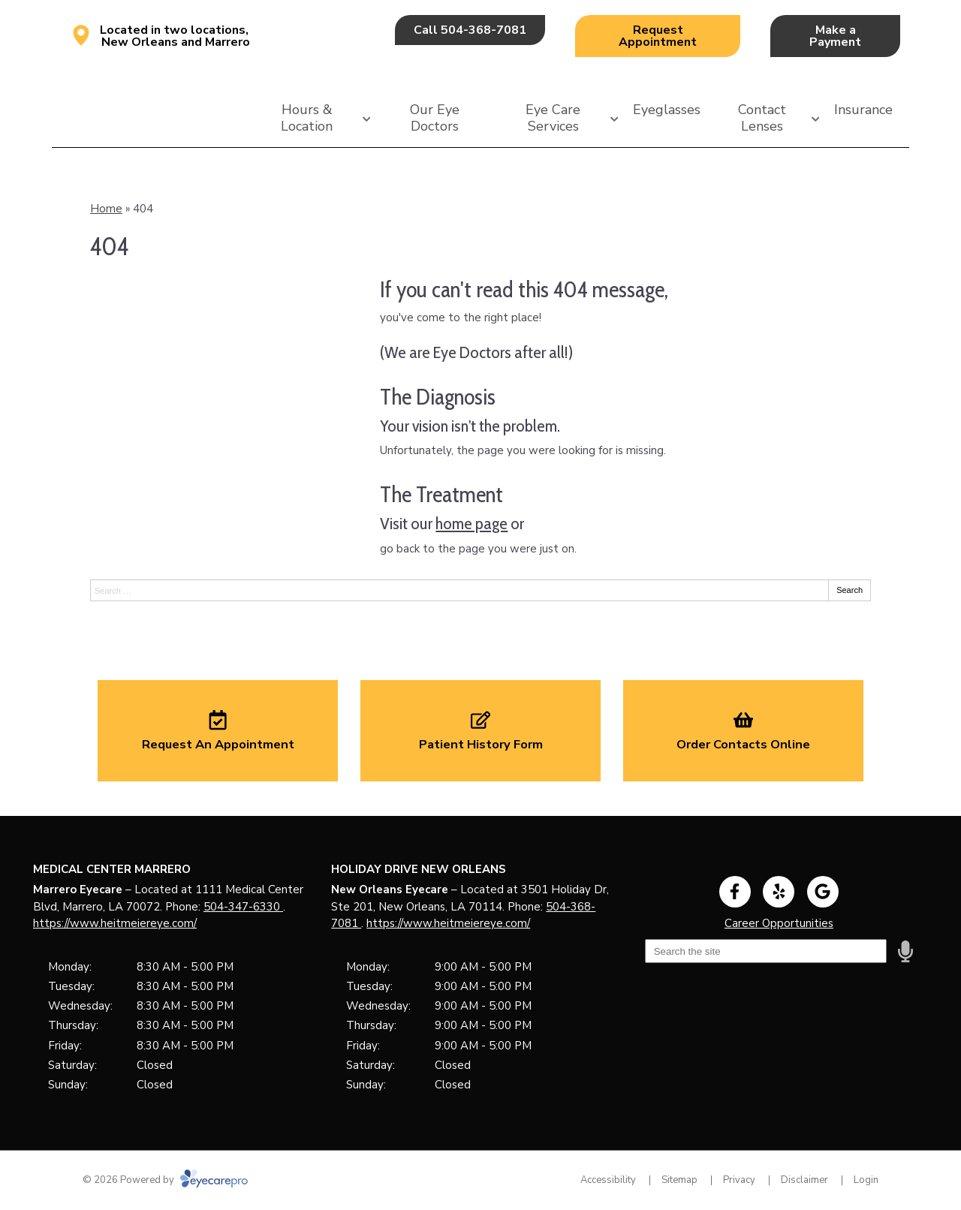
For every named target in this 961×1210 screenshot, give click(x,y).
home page (471, 523)
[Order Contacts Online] (743, 730)
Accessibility (608, 1180)
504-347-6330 (243, 906)
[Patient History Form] (480, 730)
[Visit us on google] (823, 892)
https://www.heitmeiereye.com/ (115, 923)
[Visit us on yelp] (778, 892)
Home (106, 208)
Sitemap (679, 1180)
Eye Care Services (553, 118)
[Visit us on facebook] (735, 892)
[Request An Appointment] (218, 730)
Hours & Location (307, 118)
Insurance (863, 110)
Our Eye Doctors (434, 118)
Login (866, 1180)
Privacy (739, 1180)
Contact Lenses (762, 118)
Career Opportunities (779, 923)
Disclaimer (804, 1180)
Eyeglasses (666, 110)
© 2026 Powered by (165, 1180)
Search (849, 589)
